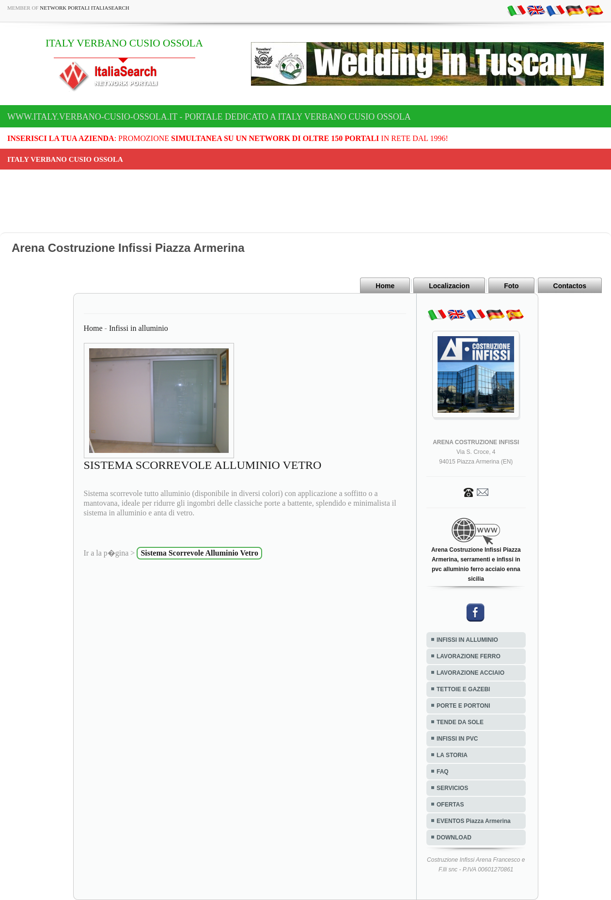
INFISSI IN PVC (457, 738)
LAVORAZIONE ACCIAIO (470, 672)
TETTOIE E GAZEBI (463, 689)
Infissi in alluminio (138, 328)
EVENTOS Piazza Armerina (474, 821)
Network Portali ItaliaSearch (84, 8)
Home (385, 286)
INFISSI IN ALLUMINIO (467, 639)
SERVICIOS (452, 788)
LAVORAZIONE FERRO (469, 656)
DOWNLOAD (454, 837)
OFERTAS (450, 804)
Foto (511, 286)
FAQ (443, 771)
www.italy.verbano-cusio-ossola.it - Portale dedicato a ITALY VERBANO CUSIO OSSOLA (209, 117)
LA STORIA (452, 755)
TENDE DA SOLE (460, 722)
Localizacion (449, 286)
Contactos (569, 286)
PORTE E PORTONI (463, 705)
